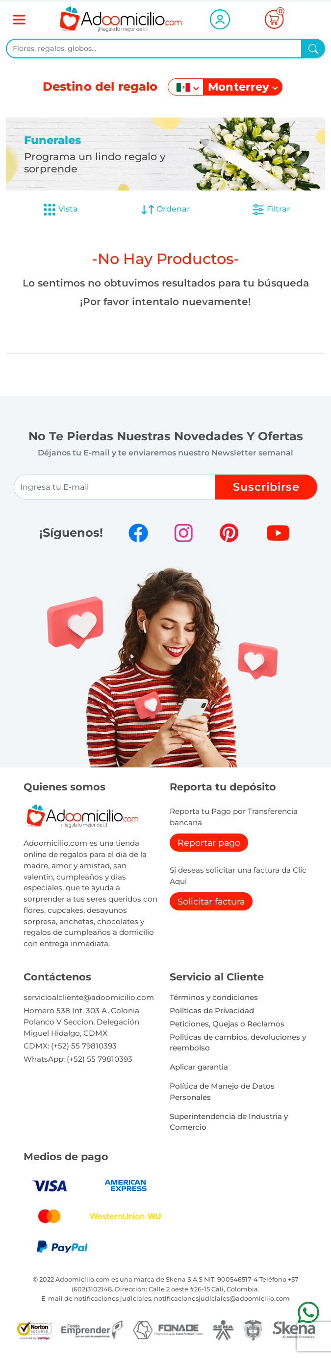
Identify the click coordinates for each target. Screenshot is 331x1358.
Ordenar (165, 209)
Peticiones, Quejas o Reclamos (227, 1023)
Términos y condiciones (214, 997)
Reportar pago (209, 842)
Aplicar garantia (199, 1067)
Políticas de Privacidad (212, 1010)
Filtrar (270, 209)
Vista (60, 209)
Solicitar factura (211, 901)
